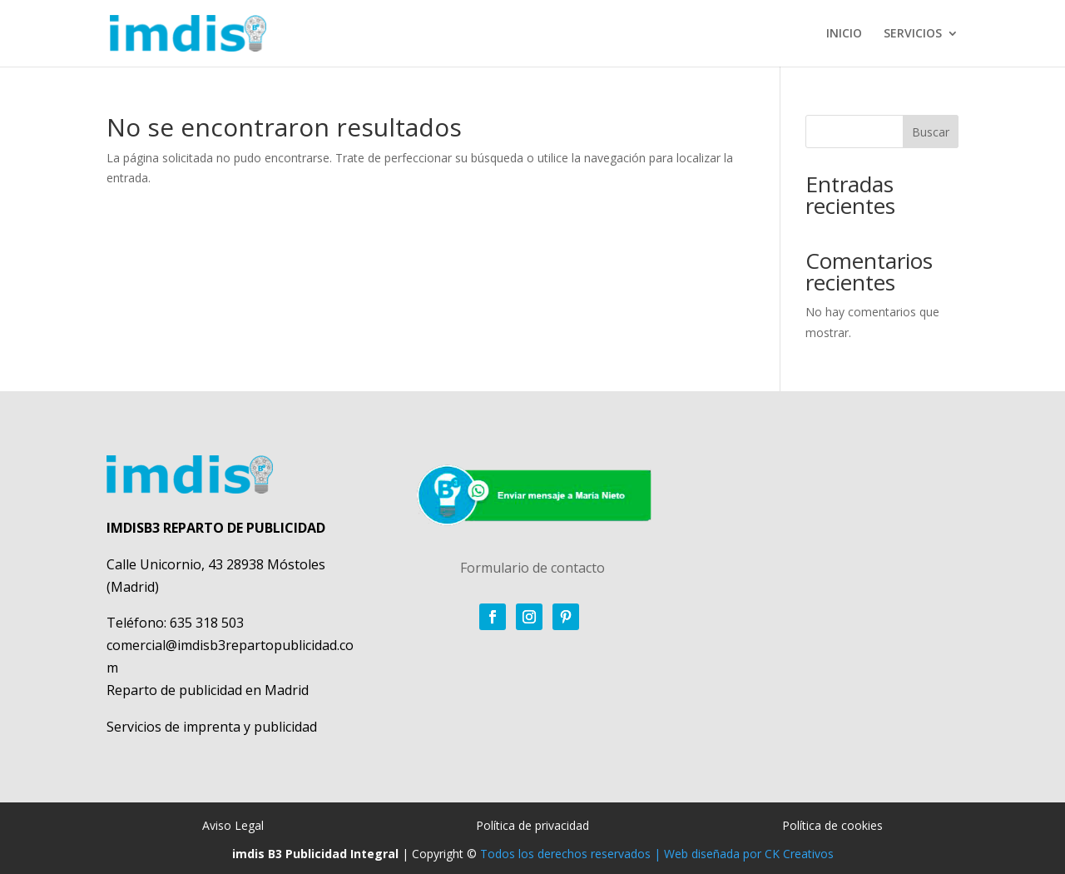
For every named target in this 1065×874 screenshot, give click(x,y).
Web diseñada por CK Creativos (749, 854)
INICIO (844, 34)
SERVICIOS (913, 34)
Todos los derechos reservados (565, 854)
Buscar (930, 132)
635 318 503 (207, 622)
